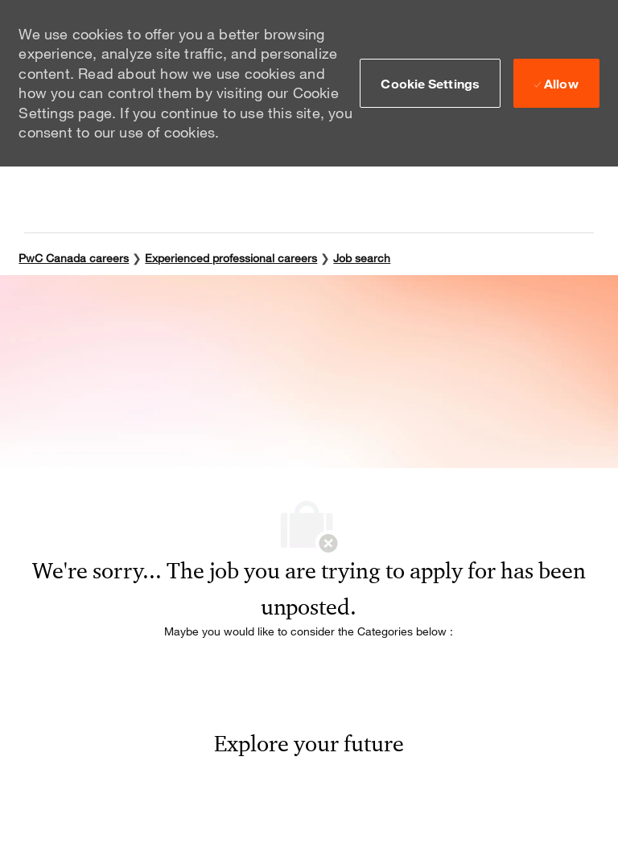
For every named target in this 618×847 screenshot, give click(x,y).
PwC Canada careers (74, 258)
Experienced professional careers (231, 258)
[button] (430, 83)
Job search (361, 258)
